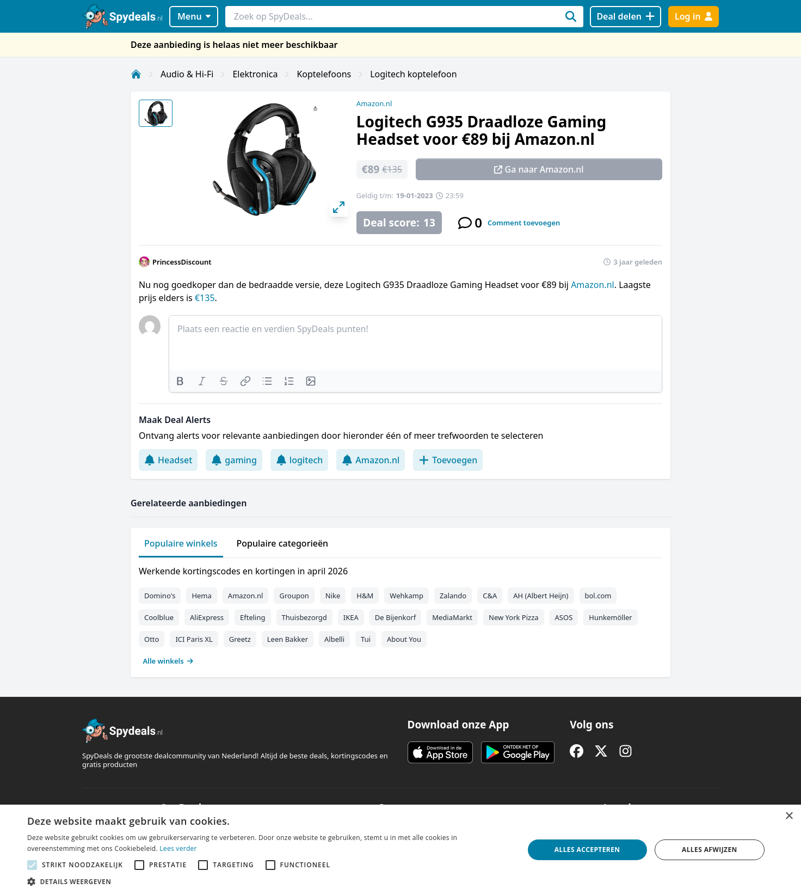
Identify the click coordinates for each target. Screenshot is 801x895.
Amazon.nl (374, 103)
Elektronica (255, 74)
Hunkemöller (610, 617)
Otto (151, 639)
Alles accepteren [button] (587, 849)
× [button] (789, 816)
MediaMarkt (452, 617)
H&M (364, 595)
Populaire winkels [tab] (181, 543)
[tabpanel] (400, 613)
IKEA (351, 617)
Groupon (294, 595)
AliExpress (207, 617)
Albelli (334, 639)
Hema (201, 595)
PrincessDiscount (182, 262)
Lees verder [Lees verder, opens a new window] (178, 848)
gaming (234, 460)
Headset (168, 460)
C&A (490, 595)
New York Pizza (514, 617)
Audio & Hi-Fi (187, 74)
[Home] (136, 74)
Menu (194, 16)
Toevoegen (447, 460)
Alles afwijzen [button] (709, 849)
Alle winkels (168, 661)
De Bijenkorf (395, 617)
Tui (366, 639)
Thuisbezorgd (304, 617)
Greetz (240, 639)
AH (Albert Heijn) (540, 595)
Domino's (159, 595)
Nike (333, 595)
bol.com (598, 595)
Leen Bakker (287, 639)
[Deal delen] (625, 16)
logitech (299, 460)
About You (404, 639)
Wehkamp (406, 595)
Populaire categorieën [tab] (283, 543)
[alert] (400, 850)
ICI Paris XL (193, 639)
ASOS (564, 617)
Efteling (252, 617)
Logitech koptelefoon (413, 74)
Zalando (453, 595)
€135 (205, 298)
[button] (268, 881)
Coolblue (159, 617)
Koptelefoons (324, 74)
